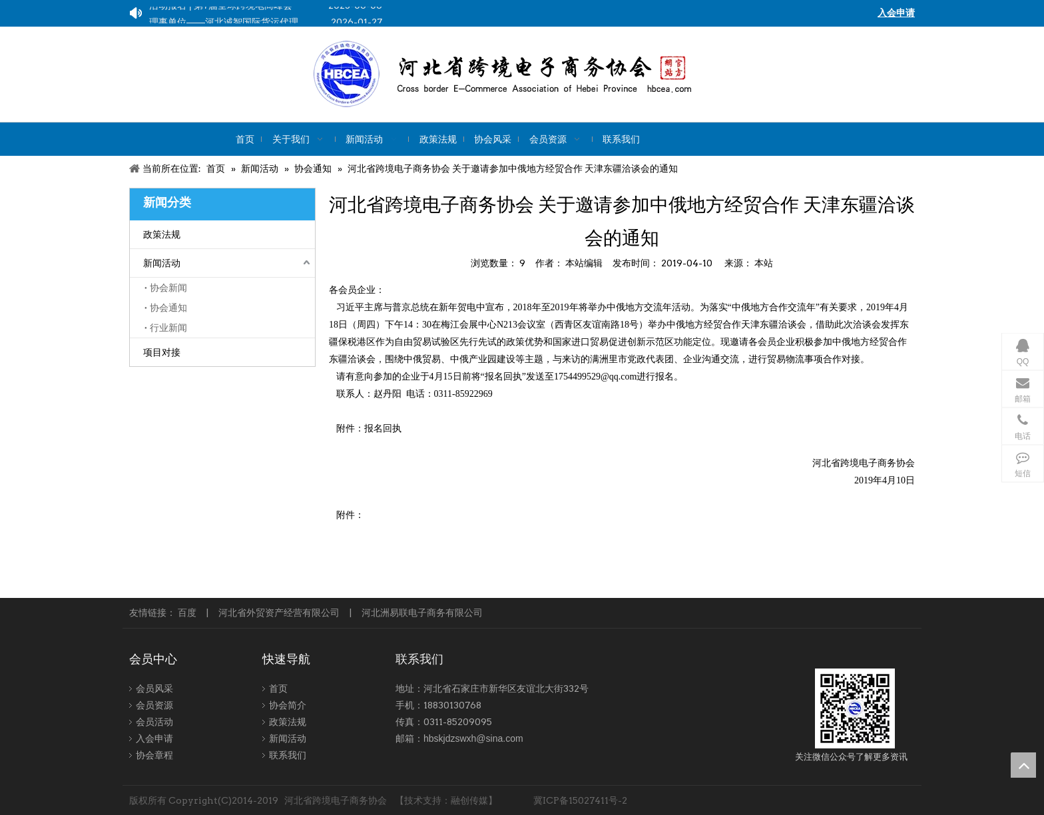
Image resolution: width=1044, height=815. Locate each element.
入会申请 (154, 738)
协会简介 (287, 705)
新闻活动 (161, 263)
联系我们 (287, 755)
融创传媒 (469, 800)
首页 (278, 688)
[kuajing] (547, 74)
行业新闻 (168, 327)
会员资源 (154, 705)
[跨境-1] (855, 708)
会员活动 (154, 721)
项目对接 (161, 352)
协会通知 (168, 307)
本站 (763, 263)
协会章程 (154, 755)
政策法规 (161, 234)
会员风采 (154, 688)
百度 (187, 612)
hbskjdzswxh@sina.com (473, 738)
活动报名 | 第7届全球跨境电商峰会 (220, 8)
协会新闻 (168, 287)
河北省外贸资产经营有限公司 (279, 612)
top (1023, 765)
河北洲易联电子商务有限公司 (422, 612)
